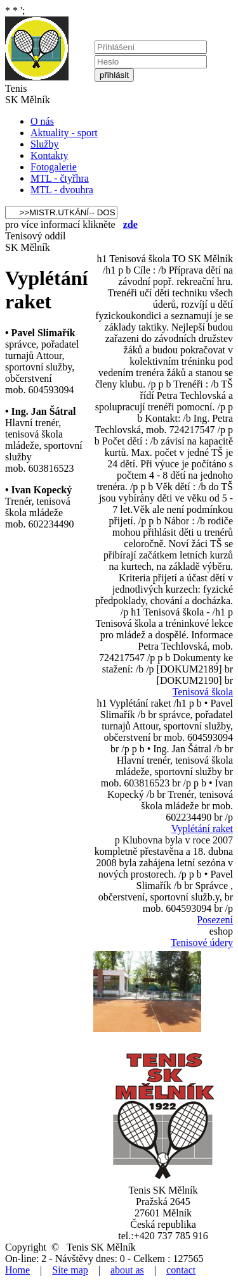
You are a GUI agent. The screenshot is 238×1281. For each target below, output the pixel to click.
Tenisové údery (202, 942)
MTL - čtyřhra (59, 178)
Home (17, 1270)
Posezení (215, 919)
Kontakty (49, 155)
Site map (70, 1270)
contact (180, 1270)
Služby (44, 144)
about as (127, 1270)
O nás (42, 121)
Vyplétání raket (202, 828)
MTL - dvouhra (61, 189)
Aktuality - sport (64, 132)
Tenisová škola (203, 691)
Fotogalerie (53, 166)
